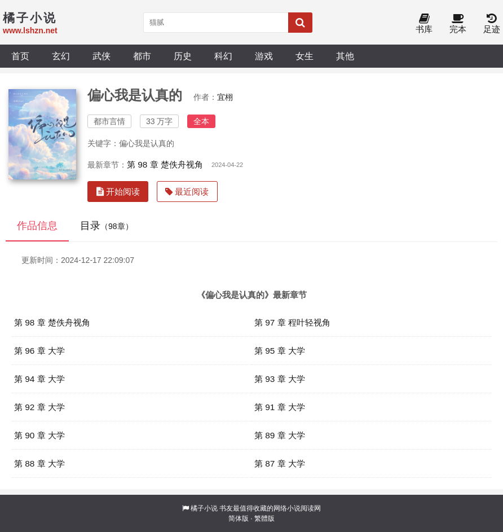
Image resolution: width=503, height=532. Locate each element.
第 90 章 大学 (39, 435)
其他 (345, 56)
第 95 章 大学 (279, 350)
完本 (457, 24)
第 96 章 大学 (39, 350)
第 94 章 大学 (39, 379)
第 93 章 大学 (279, 379)
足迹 (491, 24)
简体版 (238, 518)
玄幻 (61, 56)
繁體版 (264, 518)
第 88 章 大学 (39, 463)
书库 (424, 24)
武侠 (101, 56)
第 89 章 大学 (279, 435)
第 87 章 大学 (279, 463)
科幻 (223, 56)
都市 (142, 56)
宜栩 (225, 97)
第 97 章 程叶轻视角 (292, 322)
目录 (106, 225)
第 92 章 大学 (39, 407)
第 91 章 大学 (279, 407)
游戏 (264, 56)
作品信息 (37, 225)
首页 (20, 56)
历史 (183, 56)
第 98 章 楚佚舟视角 (165, 164)
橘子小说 (204, 508)
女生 (304, 56)
